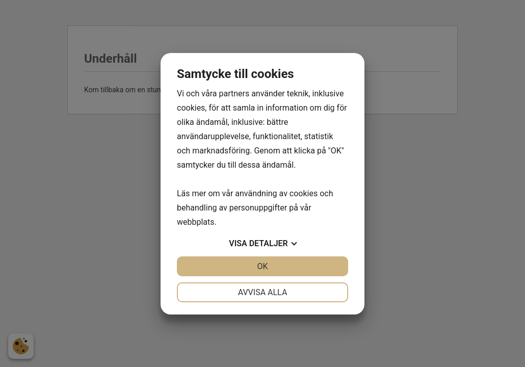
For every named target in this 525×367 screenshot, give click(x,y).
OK (262, 266)
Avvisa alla (262, 292)
